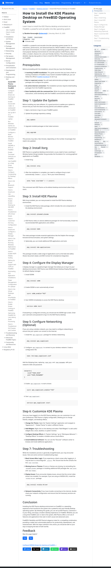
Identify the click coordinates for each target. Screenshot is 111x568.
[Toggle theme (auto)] (85, 3)
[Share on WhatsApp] (54, 549)
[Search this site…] (99, 2)
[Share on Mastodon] (63, 549)
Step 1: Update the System (100, 14)
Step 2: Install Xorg (100, 18)
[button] (77, 3)
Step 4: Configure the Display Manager (100, 26)
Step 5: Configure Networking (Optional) (101, 30)
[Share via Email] (73, 549)
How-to (25, 9)
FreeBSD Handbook (43, 77)
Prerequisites (98, 11)
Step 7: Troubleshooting (101, 38)
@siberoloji (43, 33)
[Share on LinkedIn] (45, 549)
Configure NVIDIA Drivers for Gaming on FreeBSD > (39, 545)
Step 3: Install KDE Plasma (100, 21)
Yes (25, 538)
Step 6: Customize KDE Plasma (101, 35)
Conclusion (97, 41)
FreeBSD (32, 9)
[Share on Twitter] (36, 549)
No (31, 538)
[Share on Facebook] (27, 549)
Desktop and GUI (42, 9)
